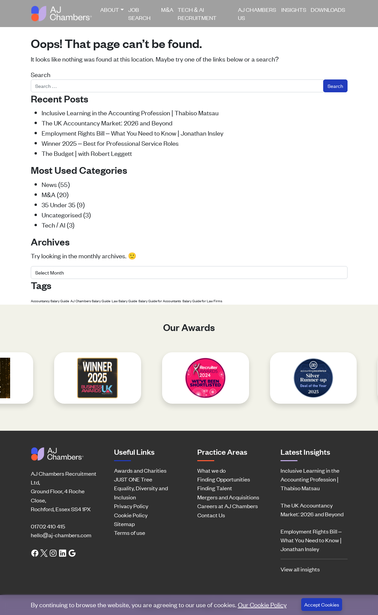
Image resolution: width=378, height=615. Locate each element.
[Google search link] (72, 552)
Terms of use (129, 532)
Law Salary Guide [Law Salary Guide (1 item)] (124, 301)
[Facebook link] (35, 552)
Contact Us (211, 515)
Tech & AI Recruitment (197, 13)
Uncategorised (62, 214)
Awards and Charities (140, 470)
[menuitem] (112, 13)
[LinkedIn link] (62, 552)
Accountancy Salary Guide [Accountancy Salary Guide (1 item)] (50, 301)
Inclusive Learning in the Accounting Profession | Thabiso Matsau (130, 112)
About (109, 9)
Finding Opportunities (223, 479)
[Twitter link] (44, 552)
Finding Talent (214, 488)
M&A (167, 9)
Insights (293, 9)
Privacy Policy (131, 506)
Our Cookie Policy (262, 604)
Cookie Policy (131, 515)
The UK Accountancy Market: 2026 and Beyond (107, 122)
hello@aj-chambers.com (61, 535)
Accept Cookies (321, 604)
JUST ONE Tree (133, 479)
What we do (211, 470)
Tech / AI (54, 224)
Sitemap (124, 523)
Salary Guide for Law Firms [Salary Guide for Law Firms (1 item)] (202, 301)
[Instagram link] (53, 552)
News (49, 184)
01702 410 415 (48, 526)
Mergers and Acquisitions (228, 497)
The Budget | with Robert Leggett (87, 153)
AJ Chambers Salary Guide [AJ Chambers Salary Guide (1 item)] (90, 301)
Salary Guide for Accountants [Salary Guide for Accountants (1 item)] (159, 301)
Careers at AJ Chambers (227, 506)
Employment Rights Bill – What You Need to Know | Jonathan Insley (132, 132)
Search (40, 74)
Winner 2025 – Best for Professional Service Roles (110, 143)
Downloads (328, 9)
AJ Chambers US (257, 13)
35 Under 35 (58, 204)
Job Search (139, 13)
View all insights (300, 569)
